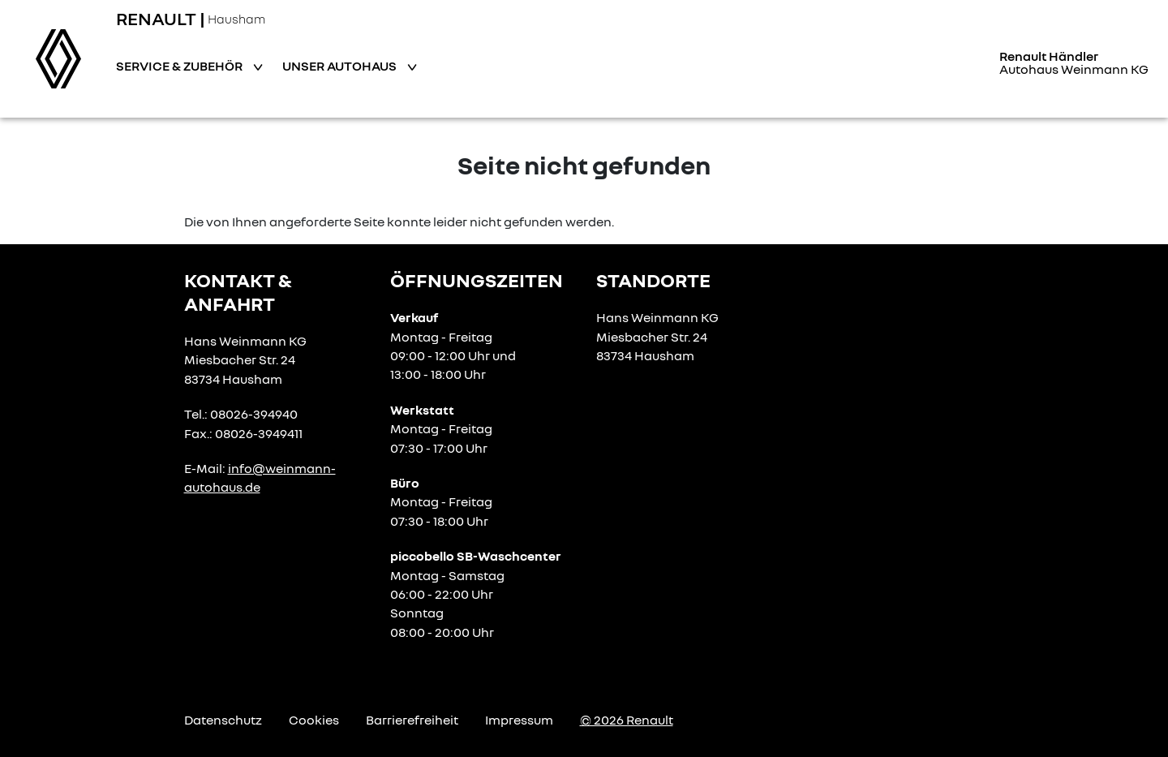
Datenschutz (223, 720)
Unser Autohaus (340, 66)
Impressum (519, 720)
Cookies (314, 720)
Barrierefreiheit (412, 720)
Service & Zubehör (180, 66)
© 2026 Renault (626, 720)
